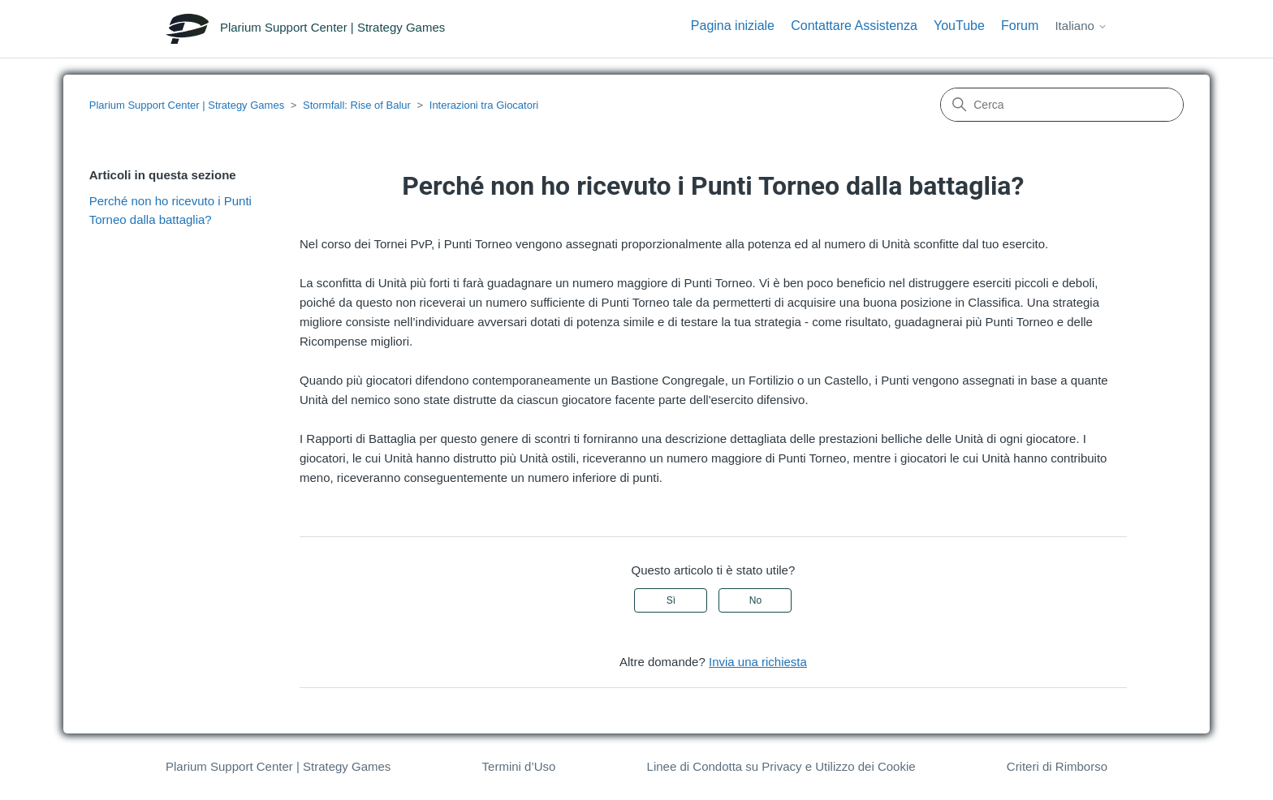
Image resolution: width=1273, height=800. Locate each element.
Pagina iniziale (733, 25)
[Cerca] (1062, 104)
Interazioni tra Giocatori (483, 105)
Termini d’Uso (519, 766)
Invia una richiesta (758, 662)
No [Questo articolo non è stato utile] (755, 600)
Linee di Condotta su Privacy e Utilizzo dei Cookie (781, 766)
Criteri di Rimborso (1057, 766)
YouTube (959, 25)
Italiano (1081, 25)
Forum (1019, 25)
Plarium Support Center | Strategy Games (186, 105)
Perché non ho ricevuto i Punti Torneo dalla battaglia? (170, 210)
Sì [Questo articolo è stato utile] (671, 600)
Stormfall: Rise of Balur (357, 105)
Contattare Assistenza (854, 25)
